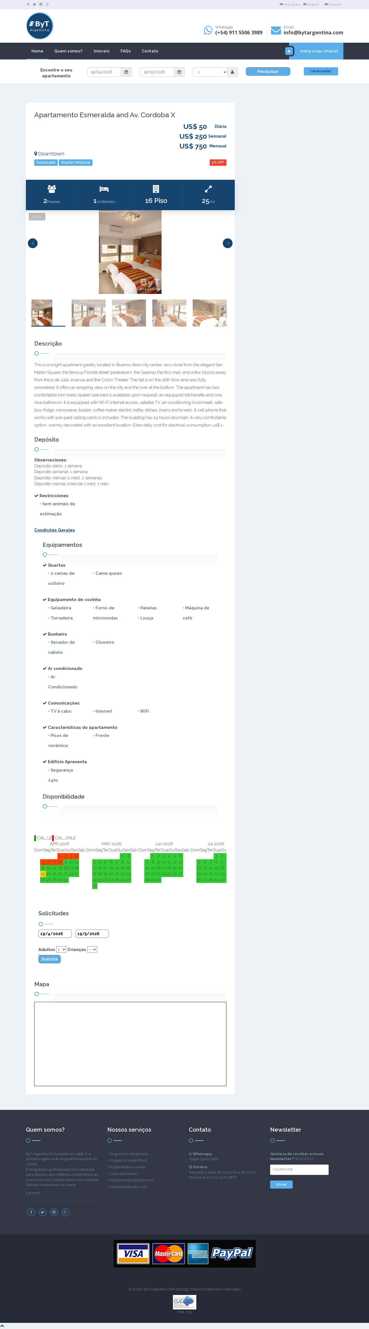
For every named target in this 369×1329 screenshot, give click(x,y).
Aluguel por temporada (128, 1154)
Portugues (290, 4)
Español (332, 4)
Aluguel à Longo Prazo (128, 1160)
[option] (130, 252)
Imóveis (102, 51)
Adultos (46, 949)
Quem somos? (68, 51)
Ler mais (33, 1193)
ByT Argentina (155, 1289)
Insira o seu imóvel (313, 51)
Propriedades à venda (127, 1167)
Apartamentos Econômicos (131, 1180)
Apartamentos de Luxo (128, 1187)
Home (37, 51)
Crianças (76, 949)
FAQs (126, 51)
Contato (150, 51)
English (311, 4)
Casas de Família (123, 1174)
